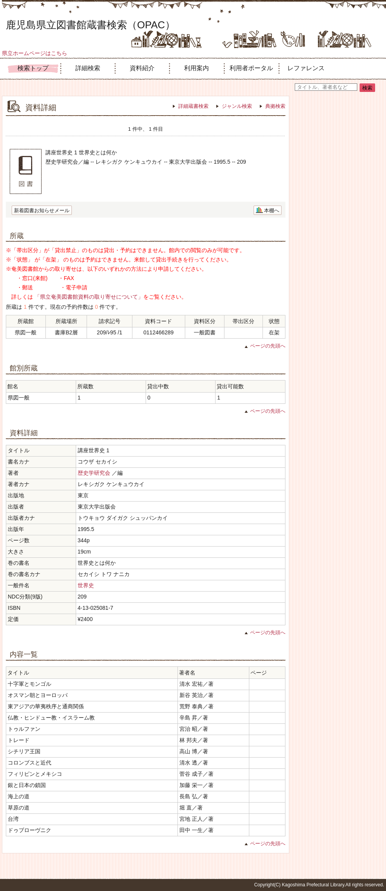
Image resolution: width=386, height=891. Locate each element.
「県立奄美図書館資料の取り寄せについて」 (89, 297)
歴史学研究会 (94, 473)
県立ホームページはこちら (34, 53)
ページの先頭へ (267, 346)
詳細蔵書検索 (193, 106)
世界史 (86, 585)
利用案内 (196, 68)
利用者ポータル (251, 68)
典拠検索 (275, 106)
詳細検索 (87, 68)
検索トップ (33, 68)
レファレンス (306, 68)
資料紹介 (142, 68)
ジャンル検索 (237, 106)
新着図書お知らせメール (42, 210)
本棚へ (271, 210)
